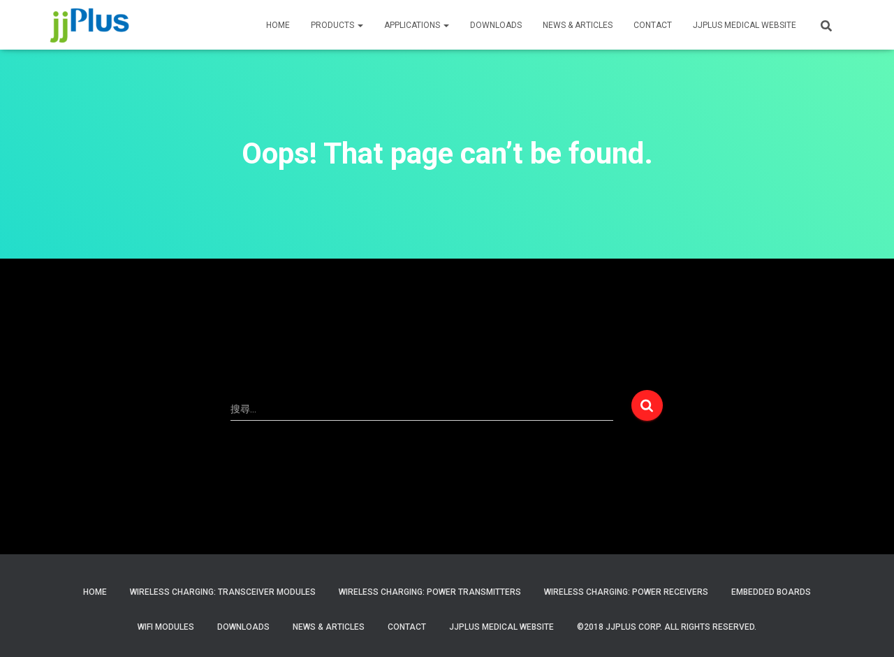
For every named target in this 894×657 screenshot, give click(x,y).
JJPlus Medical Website (501, 627)
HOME (278, 25)
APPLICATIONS (416, 25)
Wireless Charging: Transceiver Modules (223, 592)
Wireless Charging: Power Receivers (626, 592)
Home (95, 592)
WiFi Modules (166, 627)
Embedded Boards (771, 592)
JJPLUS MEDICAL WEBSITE (744, 25)
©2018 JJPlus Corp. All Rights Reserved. (666, 627)
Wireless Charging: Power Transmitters (430, 592)
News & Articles (578, 25)
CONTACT (652, 25)
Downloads (496, 25)
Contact (407, 627)
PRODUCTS (337, 25)
